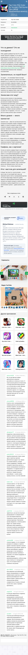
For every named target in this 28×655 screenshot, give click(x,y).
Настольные (14, 27)
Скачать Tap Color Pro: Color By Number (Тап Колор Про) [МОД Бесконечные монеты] (14, 37)
